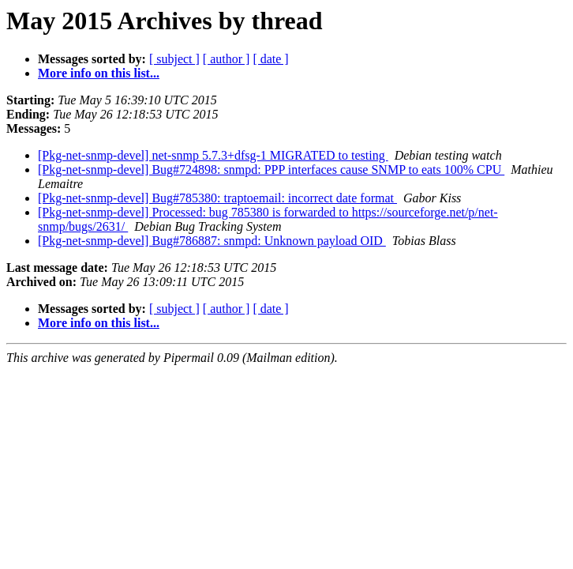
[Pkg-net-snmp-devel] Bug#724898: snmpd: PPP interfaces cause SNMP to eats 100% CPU (271, 169)
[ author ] (226, 59)
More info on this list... (98, 73)
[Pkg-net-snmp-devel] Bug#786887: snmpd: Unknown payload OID (212, 240)
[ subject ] (174, 59)
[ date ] (270, 59)
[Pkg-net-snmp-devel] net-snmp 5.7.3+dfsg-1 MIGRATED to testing (213, 155)
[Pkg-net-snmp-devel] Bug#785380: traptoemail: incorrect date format (217, 198)
